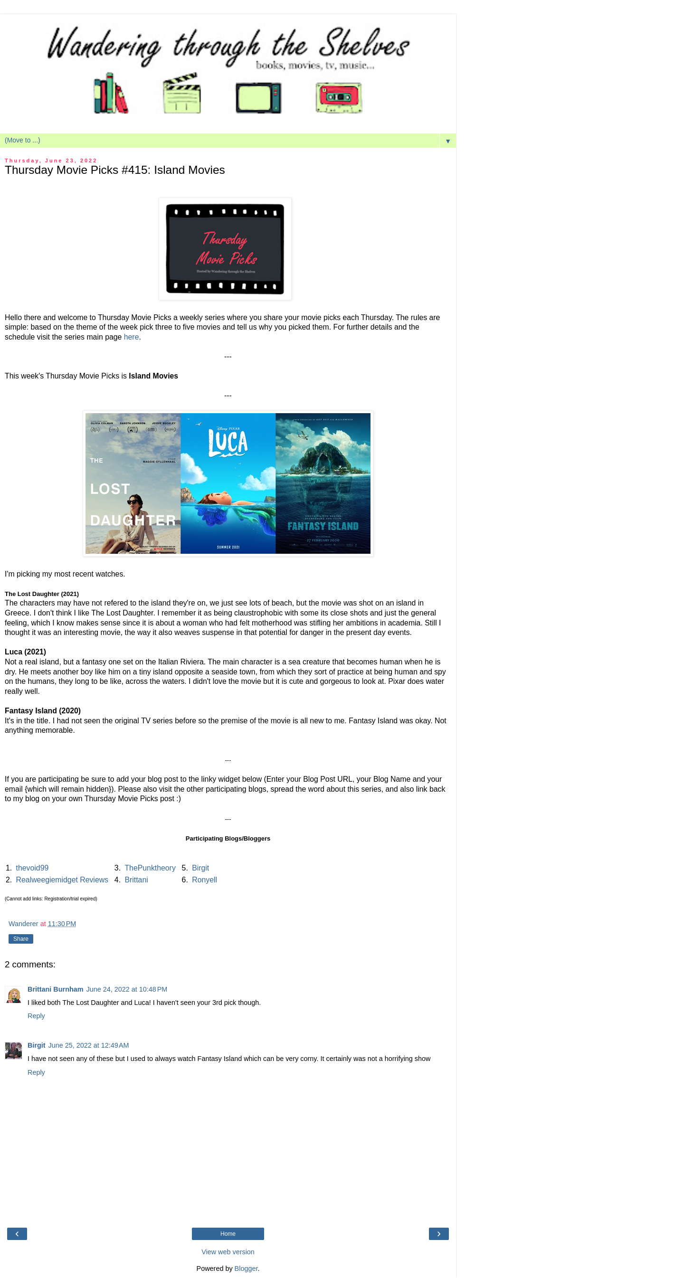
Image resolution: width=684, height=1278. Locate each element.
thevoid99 (32, 868)
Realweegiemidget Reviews (62, 880)
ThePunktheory (149, 868)
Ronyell (204, 880)
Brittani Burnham (56, 989)
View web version (228, 1252)
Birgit (200, 868)
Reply (36, 1016)
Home (228, 1234)
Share (20, 939)
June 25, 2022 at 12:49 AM (88, 1045)
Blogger (246, 1268)
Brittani (136, 880)
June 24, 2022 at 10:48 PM (127, 989)
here (131, 337)
